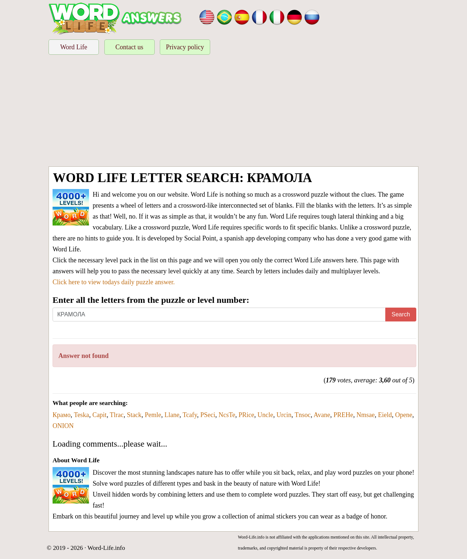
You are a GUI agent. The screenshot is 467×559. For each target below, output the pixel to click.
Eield (385, 415)
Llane (172, 415)
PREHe (343, 415)
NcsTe (227, 415)
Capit (99, 415)
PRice (246, 415)
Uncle (265, 415)
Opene (403, 415)
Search (400, 314)
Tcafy (189, 415)
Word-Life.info (106, 547)
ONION (63, 425)
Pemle (153, 415)
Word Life (73, 47)
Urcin (284, 415)
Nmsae (365, 415)
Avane (321, 415)
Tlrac (117, 415)
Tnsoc (302, 415)
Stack (134, 415)
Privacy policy (185, 47)
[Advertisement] (233, 112)
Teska (81, 415)
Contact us (129, 47)
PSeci (207, 415)
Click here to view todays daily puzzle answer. (114, 282)
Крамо (61, 415)
